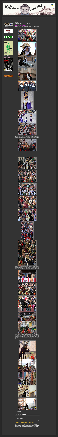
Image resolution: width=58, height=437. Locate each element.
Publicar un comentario (20, 418)
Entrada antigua (37, 420)
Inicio (28, 420)
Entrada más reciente (18, 420)
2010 (18, 414)
